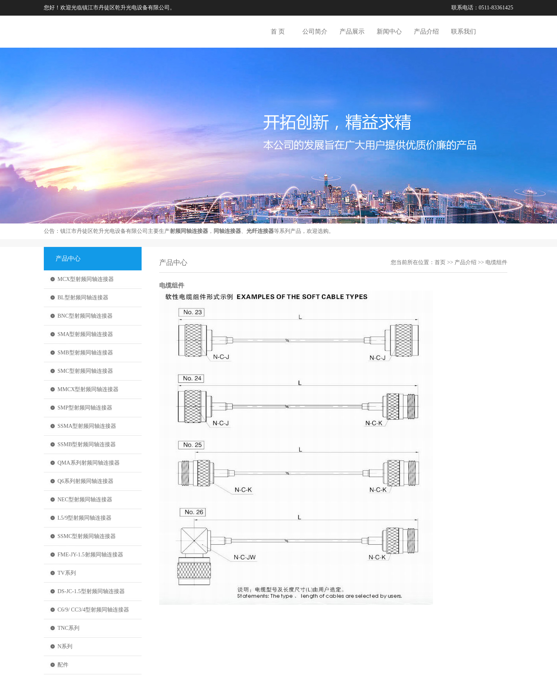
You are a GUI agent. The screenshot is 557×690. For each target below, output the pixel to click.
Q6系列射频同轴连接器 (85, 481)
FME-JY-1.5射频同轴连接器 (90, 555)
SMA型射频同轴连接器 (85, 334)
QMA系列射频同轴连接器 (88, 463)
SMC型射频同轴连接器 (85, 371)
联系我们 (463, 31)
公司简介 (314, 31)
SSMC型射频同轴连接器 (86, 536)
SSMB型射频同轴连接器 (86, 444)
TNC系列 (68, 628)
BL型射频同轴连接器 (82, 297)
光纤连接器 (260, 231)
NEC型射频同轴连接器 (84, 499)
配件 (62, 665)
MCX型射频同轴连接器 (85, 279)
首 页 (278, 31)
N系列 (64, 646)
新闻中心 (389, 31)
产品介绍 (426, 31)
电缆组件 (496, 262)
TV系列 (66, 573)
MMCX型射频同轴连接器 (88, 389)
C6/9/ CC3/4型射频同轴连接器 (93, 610)
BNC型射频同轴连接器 (85, 316)
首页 (440, 262)
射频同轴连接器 (189, 231)
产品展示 (352, 31)
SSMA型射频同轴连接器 (86, 426)
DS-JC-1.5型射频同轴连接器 (91, 591)
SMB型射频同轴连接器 (85, 353)
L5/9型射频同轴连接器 (84, 518)
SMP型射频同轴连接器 (84, 408)
